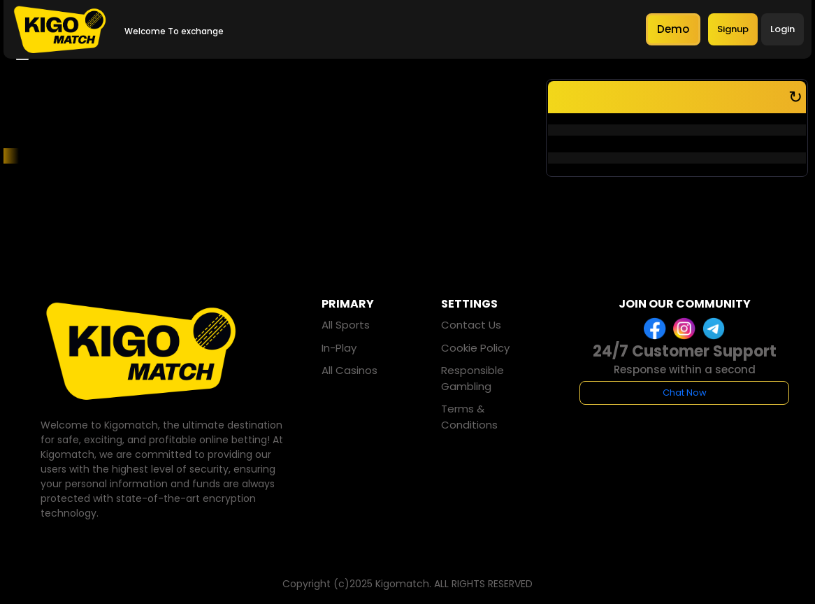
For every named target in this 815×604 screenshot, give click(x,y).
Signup (733, 29)
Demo (673, 29)
